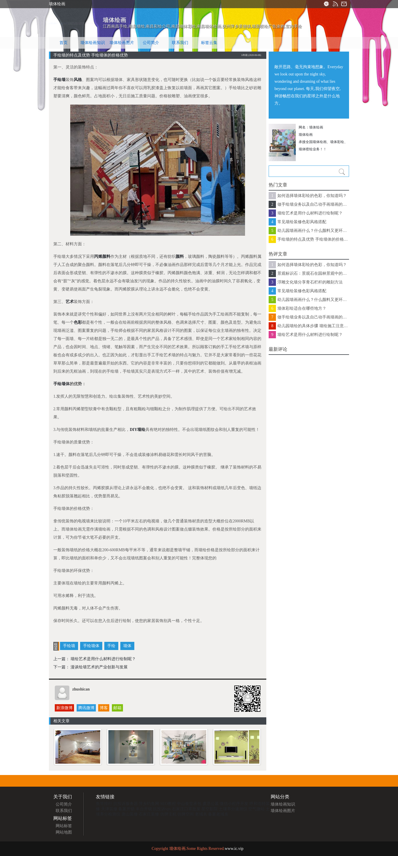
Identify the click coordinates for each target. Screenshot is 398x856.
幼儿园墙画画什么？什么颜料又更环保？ (313, 230)
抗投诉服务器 (125, 804)
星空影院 (209, 809)
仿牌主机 (168, 814)
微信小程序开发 (234, 804)
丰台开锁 (144, 809)
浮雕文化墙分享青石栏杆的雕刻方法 (310, 282)
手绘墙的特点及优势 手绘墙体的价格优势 (313, 239)
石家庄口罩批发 (186, 809)
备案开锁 (126, 809)
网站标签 (64, 826)
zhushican (81, 689)
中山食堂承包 (189, 804)
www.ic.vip (234, 848)
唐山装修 (129, 814)
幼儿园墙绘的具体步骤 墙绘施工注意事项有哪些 (313, 326)
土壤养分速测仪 (233, 809)
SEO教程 (168, 804)
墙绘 (141, 429)
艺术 (70, 302)
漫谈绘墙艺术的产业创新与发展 (99, 667)
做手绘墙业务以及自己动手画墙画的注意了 (313, 204)
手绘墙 (59, 80)
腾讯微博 (86, 708)
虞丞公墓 (210, 804)
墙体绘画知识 (92, 42)
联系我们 (180, 42)
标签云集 (209, 42)
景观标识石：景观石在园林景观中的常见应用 (313, 273)
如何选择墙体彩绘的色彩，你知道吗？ (312, 195)
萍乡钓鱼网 (149, 804)
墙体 (127, 646)
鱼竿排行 (104, 804)
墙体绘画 (114, 20)
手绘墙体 (61, 384)
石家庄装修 (149, 814)
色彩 (78, 322)
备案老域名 (218, 814)
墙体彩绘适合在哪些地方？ (301, 308)
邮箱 (117, 708)
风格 (78, 80)
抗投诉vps (162, 809)
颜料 (180, 256)
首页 (63, 42)
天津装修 (109, 809)
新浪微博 (64, 708)
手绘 (111, 646)
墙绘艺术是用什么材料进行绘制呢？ (103, 659)
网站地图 (64, 832)
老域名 (201, 814)
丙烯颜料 (102, 256)
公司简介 (151, 42)
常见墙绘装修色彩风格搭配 (301, 222)
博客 (104, 708)
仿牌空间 (185, 814)
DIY (133, 429)
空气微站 (256, 809)
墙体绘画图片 (122, 42)
